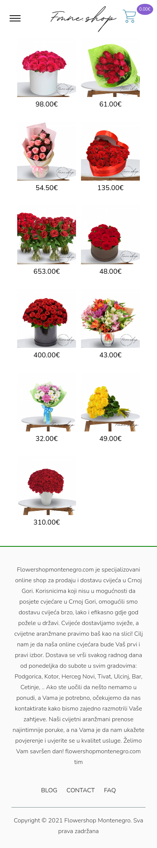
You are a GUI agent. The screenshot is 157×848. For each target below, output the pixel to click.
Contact (80, 790)
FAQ (110, 790)
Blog (49, 790)
